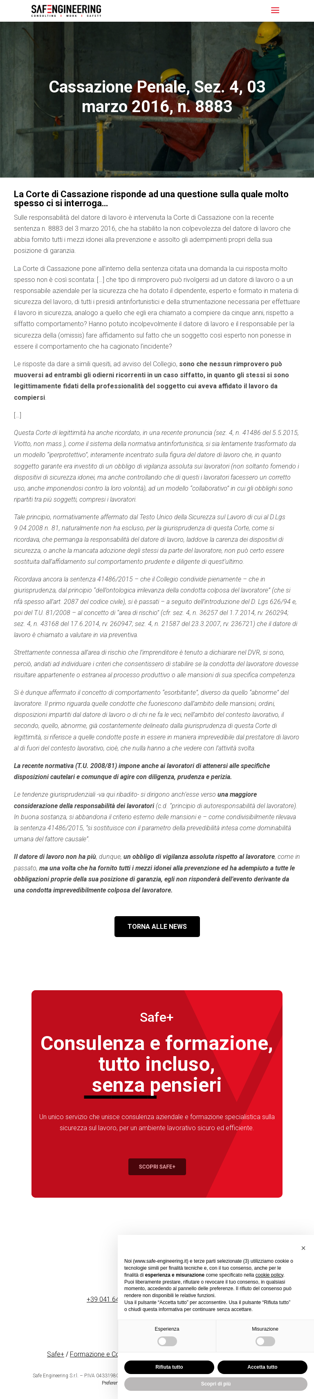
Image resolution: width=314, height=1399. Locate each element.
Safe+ (55, 1354)
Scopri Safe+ (157, 1167)
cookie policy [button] (269, 1275)
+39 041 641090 (110, 1299)
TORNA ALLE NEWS (157, 926)
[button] (303, 1248)
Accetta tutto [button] (262, 1367)
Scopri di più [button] (216, 1384)
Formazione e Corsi (98, 1354)
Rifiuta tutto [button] (169, 1367)
